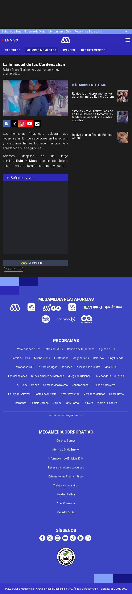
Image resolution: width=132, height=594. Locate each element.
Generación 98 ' (81, 385)
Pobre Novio (116, 393)
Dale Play (98, 358)
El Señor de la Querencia (109, 376)
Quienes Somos (66, 440)
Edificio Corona (14, 269)
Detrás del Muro (53, 349)
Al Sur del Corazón (28, 385)
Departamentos (93, 50)
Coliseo (57, 402)
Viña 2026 (111, 367)
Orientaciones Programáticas (66, 476)
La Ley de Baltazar (19, 393)
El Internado (61, 358)
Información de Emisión (66, 449)
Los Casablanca (17, 376)
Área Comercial (66, 503)
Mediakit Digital (66, 512)
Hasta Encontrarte (45, 393)
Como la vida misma (55, 385)
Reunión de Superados (88, 31)
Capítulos (12, 50)
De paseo (66, 367)
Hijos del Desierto (105, 385)
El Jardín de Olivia (34, 31)
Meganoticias (81, 358)
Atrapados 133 (24, 367)
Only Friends (115, 358)
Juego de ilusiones (79, 376)
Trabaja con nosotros (66, 485)
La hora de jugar (47, 367)
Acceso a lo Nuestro (88, 367)
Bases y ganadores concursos (66, 467)
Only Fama (72, 402)
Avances (68, 50)
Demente (20, 402)
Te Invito (88, 402)
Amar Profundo (70, 393)
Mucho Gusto (42, 358)
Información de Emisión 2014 (66, 458)
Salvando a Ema (11, 31)
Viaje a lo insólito (107, 402)
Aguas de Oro (107, 349)
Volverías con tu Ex (28, 349)
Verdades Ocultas (94, 393)
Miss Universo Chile (60, 31)
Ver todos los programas (66, 415)
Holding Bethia (66, 494)
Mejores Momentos (41, 50)
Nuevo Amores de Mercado (47, 376)
